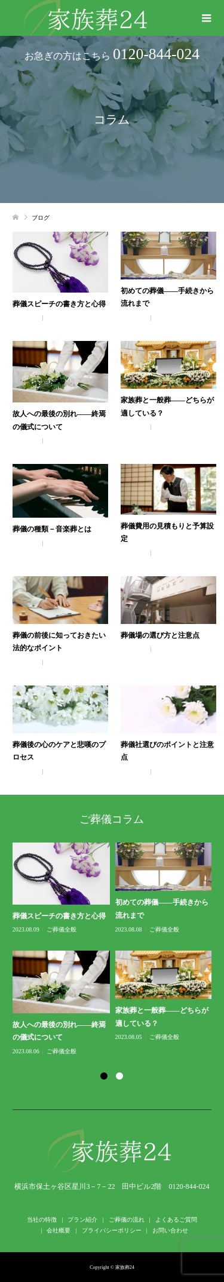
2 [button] (119, 1076)
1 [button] (104, 1076)
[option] (115, 950)
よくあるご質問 (176, 1219)
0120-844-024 (156, 54)
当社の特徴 (42, 1219)
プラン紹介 (82, 1219)
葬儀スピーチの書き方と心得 (59, 304)
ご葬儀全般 (61, 317)
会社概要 (58, 1230)
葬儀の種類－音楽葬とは (52, 529)
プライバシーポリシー (112, 1230)
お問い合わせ (170, 1230)
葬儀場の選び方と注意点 (160, 635)
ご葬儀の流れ (127, 1219)
